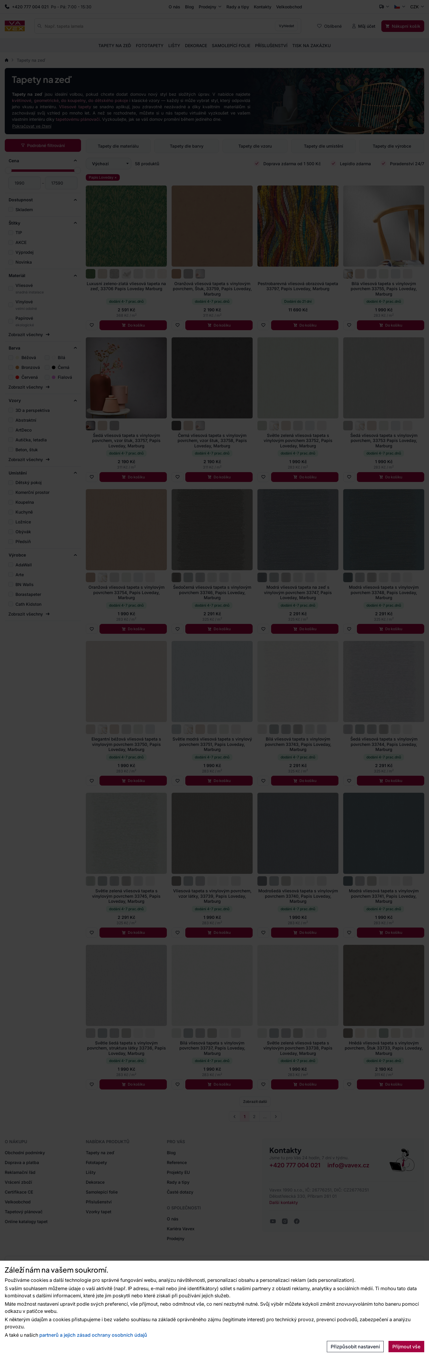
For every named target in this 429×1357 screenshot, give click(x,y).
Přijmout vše (406, 1347)
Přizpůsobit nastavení (355, 1347)
